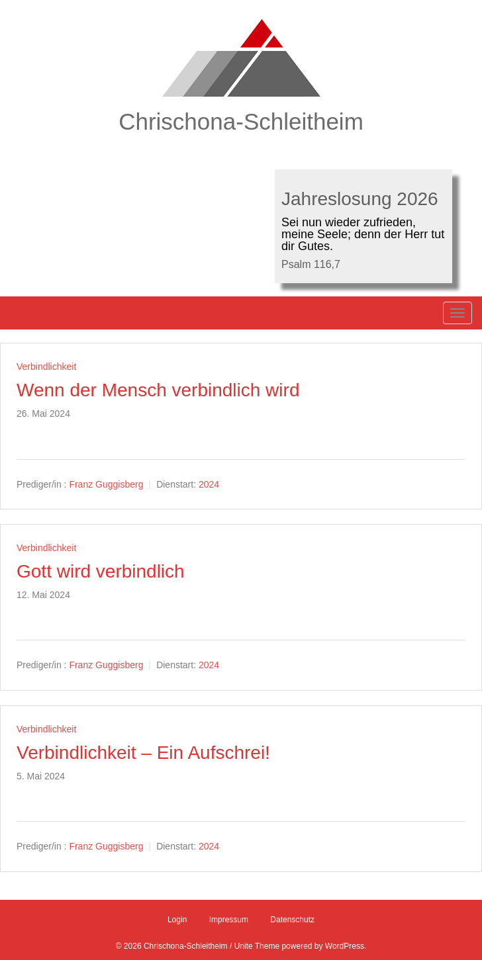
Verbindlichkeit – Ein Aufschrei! (143, 752)
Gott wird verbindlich (101, 571)
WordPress (344, 946)
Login (177, 919)
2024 (209, 484)
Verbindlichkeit (46, 366)
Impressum (228, 919)
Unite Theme (256, 946)
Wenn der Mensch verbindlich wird (158, 390)
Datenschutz (292, 919)
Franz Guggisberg (106, 484)
